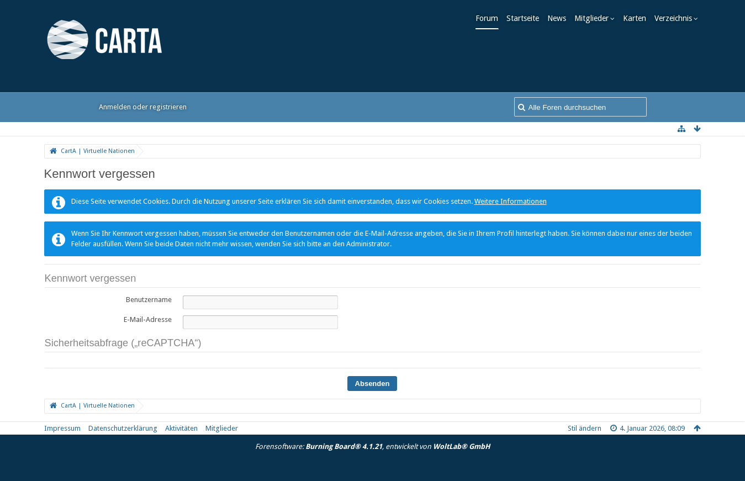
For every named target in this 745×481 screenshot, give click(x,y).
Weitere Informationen (510, 201)
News (559, 18)
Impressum (62, 428)
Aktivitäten (181, 428)
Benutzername (149, 299)
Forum (489, 18)
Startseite (525, 18)
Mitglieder (594, 18)
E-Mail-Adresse (148, 319)
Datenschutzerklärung (122, 428)
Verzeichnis (676, 18)
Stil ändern (584, 428)
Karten (637, 18)
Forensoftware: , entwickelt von (372, 446)
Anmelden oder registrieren (143, 107)
